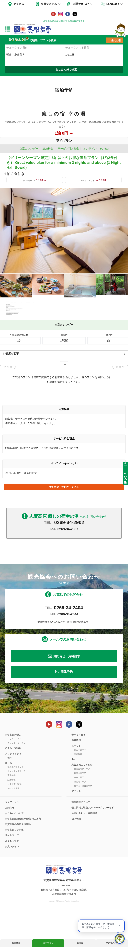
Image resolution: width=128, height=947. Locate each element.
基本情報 (16, 943)
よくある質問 (12, 876)
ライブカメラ (12, 838)
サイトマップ (12, 871)
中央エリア (79, 813)
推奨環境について (81, 838)
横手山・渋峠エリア (83, 822)
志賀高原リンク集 (14, 865)
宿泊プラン (48, 943)
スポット (76, 781)
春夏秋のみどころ (16, 803)
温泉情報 (76, 776)
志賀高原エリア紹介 (82, 800)
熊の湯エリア (80, 818)
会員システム (49, 3)
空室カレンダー (112, 943)
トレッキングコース (17, 807)
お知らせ (9, 843)
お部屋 (80, 943)
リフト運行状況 (15, 820)
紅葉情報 (12, 816)
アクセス (18, 3)
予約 (10, 793)
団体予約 (67, 707)
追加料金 (48, 148)
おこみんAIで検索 (66, 69)
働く (74, 795)
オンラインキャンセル (96, 148)
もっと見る (113, 347)
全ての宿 (116, 40)
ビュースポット (81, 786)
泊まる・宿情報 (13, 784)
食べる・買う (79, 770)
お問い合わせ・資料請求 (84, 849)
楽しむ (8, 798)
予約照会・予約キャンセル (64, 522)
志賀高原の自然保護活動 (18, 860)
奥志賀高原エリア (82, 805)
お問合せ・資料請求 (66, 692)
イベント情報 (14, 824)
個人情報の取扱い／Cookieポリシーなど (93, 843)
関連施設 (78, 790)
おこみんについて (14, 849)
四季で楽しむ (81, 3)
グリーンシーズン (16, 775)
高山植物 (12, 811)
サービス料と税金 (68, 148)
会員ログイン (12, 882)
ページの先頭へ (125, 476)
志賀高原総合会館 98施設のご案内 (23, 854)
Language (112, 3)
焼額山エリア (80, 809)
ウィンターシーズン (17, 779)
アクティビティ (13, 789)
